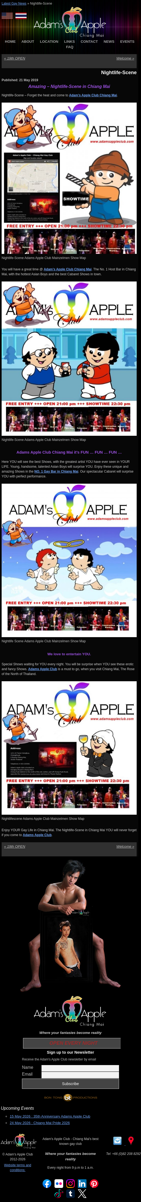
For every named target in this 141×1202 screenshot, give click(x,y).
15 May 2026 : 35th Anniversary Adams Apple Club (50, 1116)
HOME (10, 42)
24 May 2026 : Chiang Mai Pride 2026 (40, 1123)
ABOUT (27, 42)
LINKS (69, 42)
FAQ (69, 47)
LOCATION (49, 42)
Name (27, 1067)
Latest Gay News (14, 3)
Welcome (125, 58)
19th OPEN (14, 58)
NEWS (109, 42)
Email (27, 1074)
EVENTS (127, 42)
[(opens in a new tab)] (42, 669)
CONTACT (89, 42)
